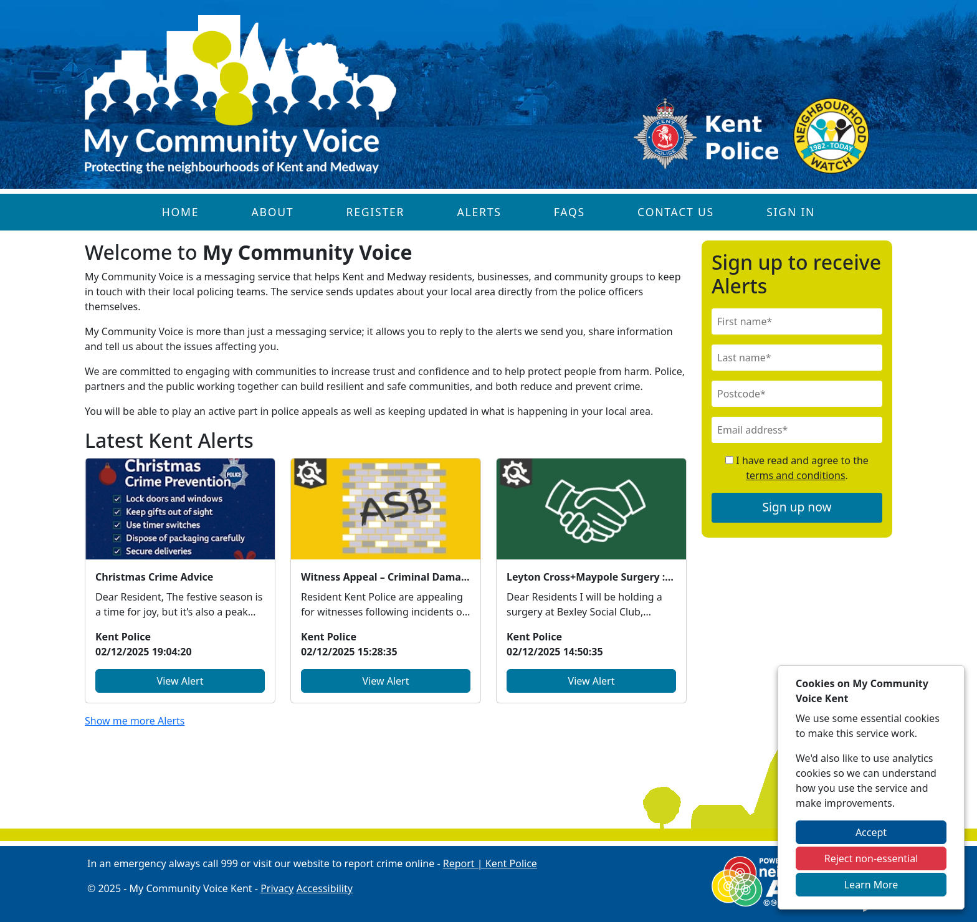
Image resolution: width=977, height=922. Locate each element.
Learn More (871, 884)
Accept (871, 832)
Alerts (479, 211)
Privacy (276, 888)
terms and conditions (795, 475)
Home (180, 211)
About (272, 211)
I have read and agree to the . (797, 468)
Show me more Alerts (134, 721)
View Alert (180, 681)
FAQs (569, 211)
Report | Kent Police (490, 863)
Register (375, 211)
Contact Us (675, 211)
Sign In (790, 211)
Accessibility (325, 888)
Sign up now (797, 506)
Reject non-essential (871, 858)
